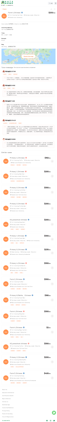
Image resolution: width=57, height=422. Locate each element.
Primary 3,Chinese (17, 187)
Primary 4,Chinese (17, 158)
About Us (4, 389)
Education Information (8, 392)
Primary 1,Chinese (17, 171)
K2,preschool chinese (18, 220)
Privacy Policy (6, 410)
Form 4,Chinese (14, 12)
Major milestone (6, 398)
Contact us (5, 401)
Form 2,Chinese (16, 279)
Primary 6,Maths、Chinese (20, 295)
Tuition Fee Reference (8, 407)
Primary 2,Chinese (17, 357)
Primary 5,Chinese (17, 249)
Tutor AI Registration (8, 416)
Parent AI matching (7, 413)
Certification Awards (7, 395)
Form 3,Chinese (16, 373)
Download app (6, 404)
